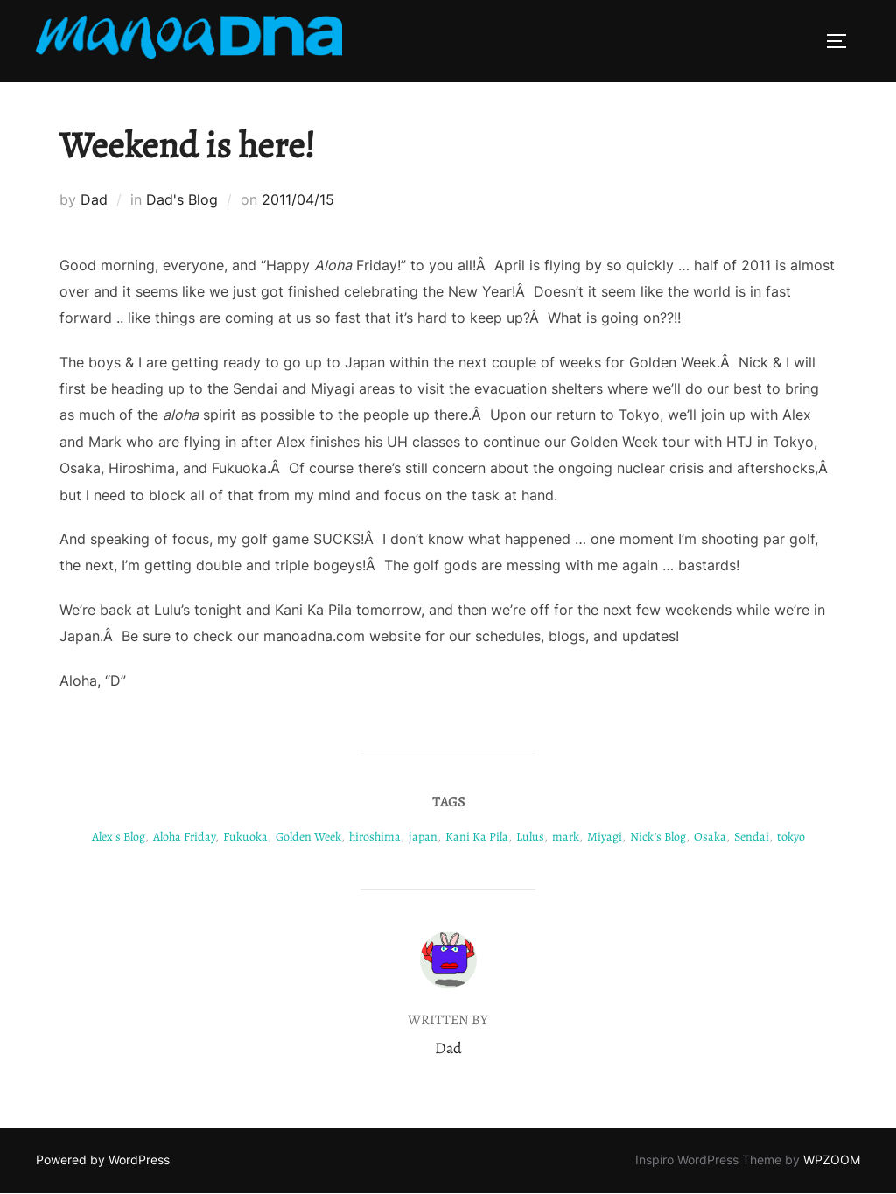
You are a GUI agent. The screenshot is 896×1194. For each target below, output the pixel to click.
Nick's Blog (658, 836)
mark (565, 836)
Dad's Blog (182, 199)
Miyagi (604, 836)
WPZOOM (831, 1159)
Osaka (710, 836)
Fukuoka (245, 836)
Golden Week (308, 836)
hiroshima (375, 836)
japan (423, 836)
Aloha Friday (184, 836)
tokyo (791, 836)
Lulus (530, 836)
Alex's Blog (118, 836)
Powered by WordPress (103, 1159)
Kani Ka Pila (476, 836)
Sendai (751, 836)
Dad (94, 199)
